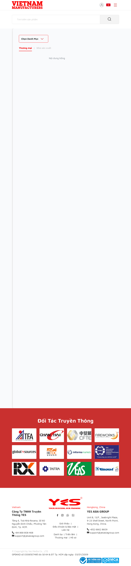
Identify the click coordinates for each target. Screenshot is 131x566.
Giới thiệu (64, 523)
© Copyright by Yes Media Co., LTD (30, 551)
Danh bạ (58, 534)
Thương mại (18, 48)
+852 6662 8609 (97, 529)
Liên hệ (65, 530)
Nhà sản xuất (37, 48)
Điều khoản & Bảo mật (64, 526)
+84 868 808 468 (22, 532)
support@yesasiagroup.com (28, 536)
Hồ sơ (73, 537)
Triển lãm (70, 534)
